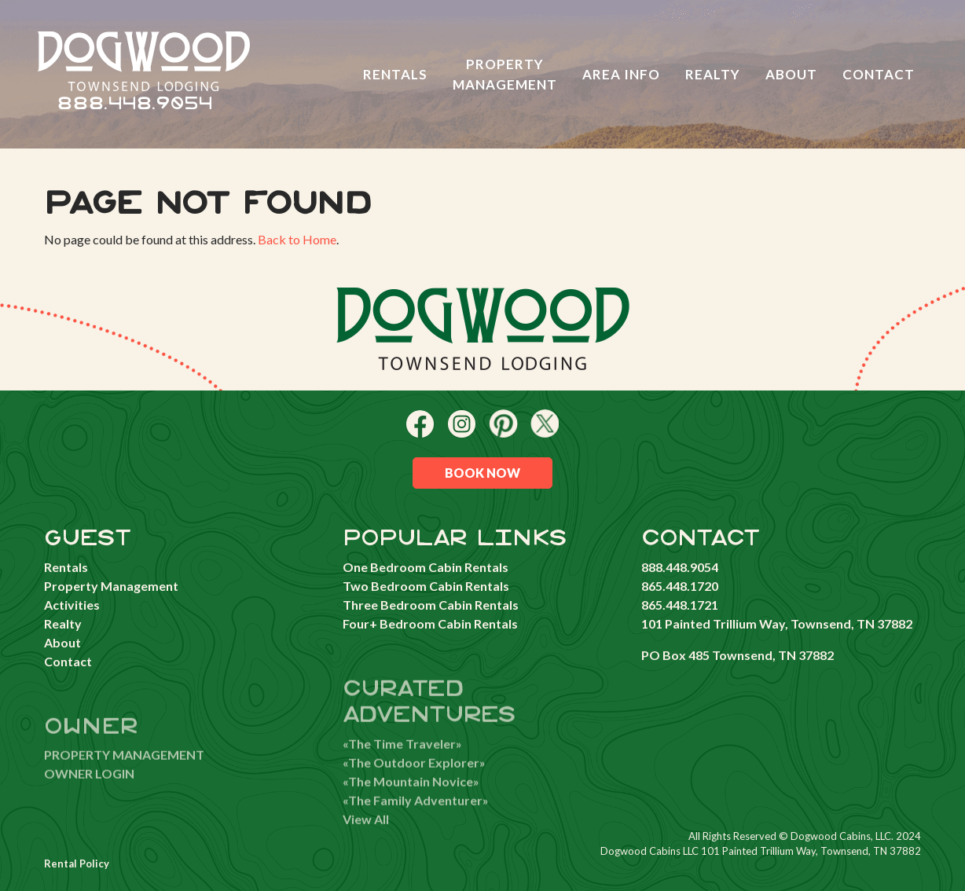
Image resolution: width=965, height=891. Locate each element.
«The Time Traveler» (402, 761)
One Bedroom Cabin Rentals (425, 566)
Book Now (482, 472)
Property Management (505, 74)
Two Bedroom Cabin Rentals (426, 585)
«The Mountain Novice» (411, 799)
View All (366, 837)
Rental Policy (76, 863)
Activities (72, 604)
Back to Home (297, 239)
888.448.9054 (135, 104)
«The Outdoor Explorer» (414, 780)
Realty (712, 74)
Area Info (621, 74)
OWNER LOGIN (89, 792)
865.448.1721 (679, 604)
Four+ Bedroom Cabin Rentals (430, 623)
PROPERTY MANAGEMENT (124, 773)
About (791, 74)
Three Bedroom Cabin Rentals (431, 604)
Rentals (395, 74)
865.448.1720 (679, 585)
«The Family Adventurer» (416, 818)
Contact (878, 74)
